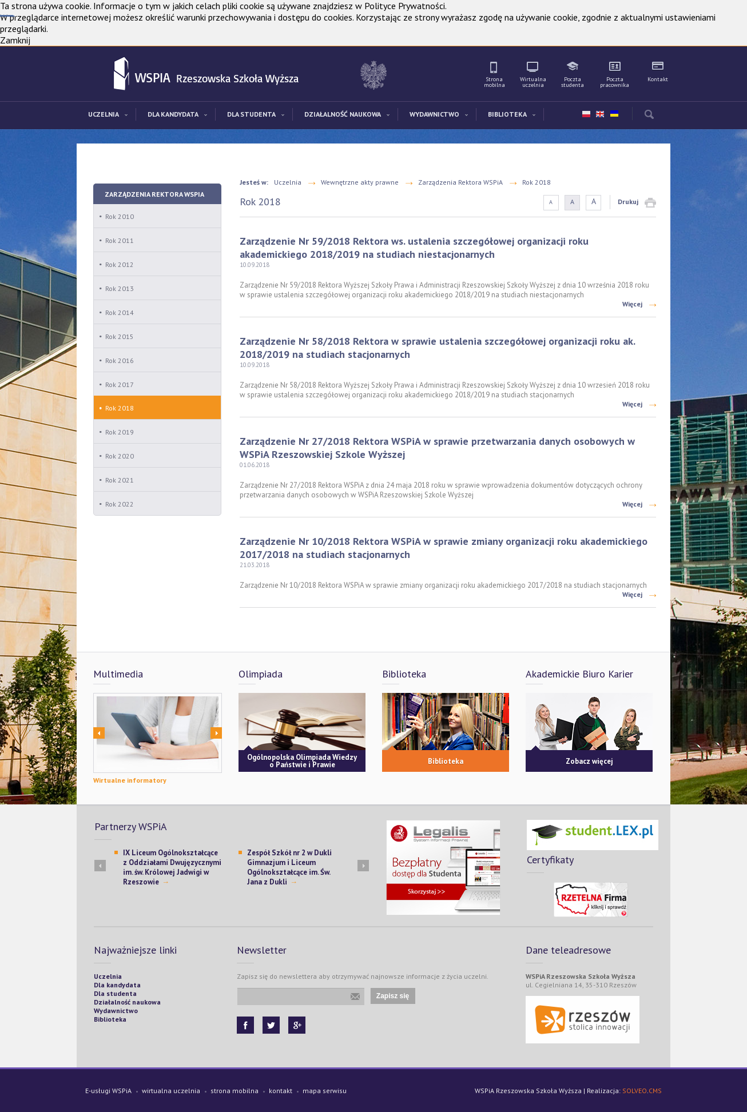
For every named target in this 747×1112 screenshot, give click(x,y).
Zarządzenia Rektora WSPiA (154, 194)
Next (216, 733)
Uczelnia (287, 182)
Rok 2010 (119, 216)
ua (613, 111)
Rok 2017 (119, 384)
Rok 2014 (119, 312)
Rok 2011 (119, 240)
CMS (655, 1090)
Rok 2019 (119, 432)
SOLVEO (634, 1090)
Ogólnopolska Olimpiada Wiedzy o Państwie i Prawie (302, 761)
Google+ (296, 1025)
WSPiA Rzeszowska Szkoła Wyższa (122, 74)
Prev (99, 733)
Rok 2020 (119, 456)
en (600, 114)
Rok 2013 (119, 288)
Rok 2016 (119, 360)
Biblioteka (445, 761)
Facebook (245, 1025)
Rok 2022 (119, 504)
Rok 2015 (119, 336)
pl (586, 114)
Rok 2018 (119, 408)
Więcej (632, 304)
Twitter (271, 1025)
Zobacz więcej (589, 761)
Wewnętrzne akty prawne (360, 182)
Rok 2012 (119, 264)
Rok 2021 (119, 480)
